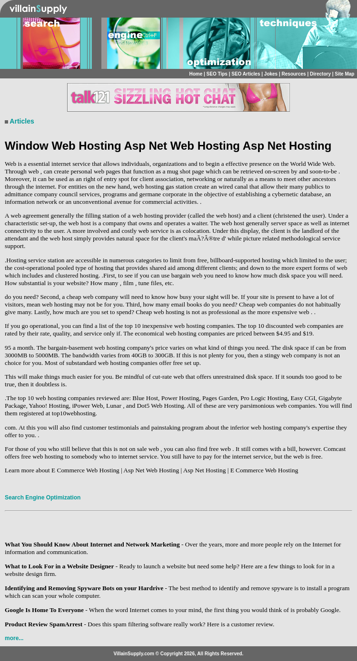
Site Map (344, 74)
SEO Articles (245, 74)
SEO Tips (217, 74)
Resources (294, 74)
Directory (320, 74)
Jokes (271, 74)
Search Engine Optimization (42, 497)
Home (195, 74)
